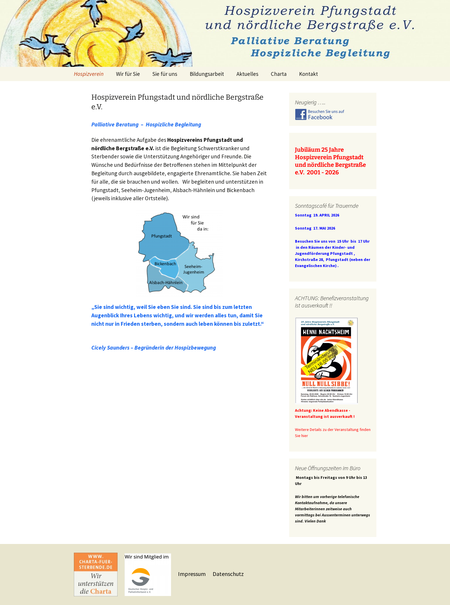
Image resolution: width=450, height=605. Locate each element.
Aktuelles (247, 73)
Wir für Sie (128, 73)
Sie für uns (164, 73)
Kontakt (308, 73)
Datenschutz (228, 573)
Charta (279, 73)
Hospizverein (89, 73)
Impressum (192, 573)
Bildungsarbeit (207, 73)
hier (304, 435)
